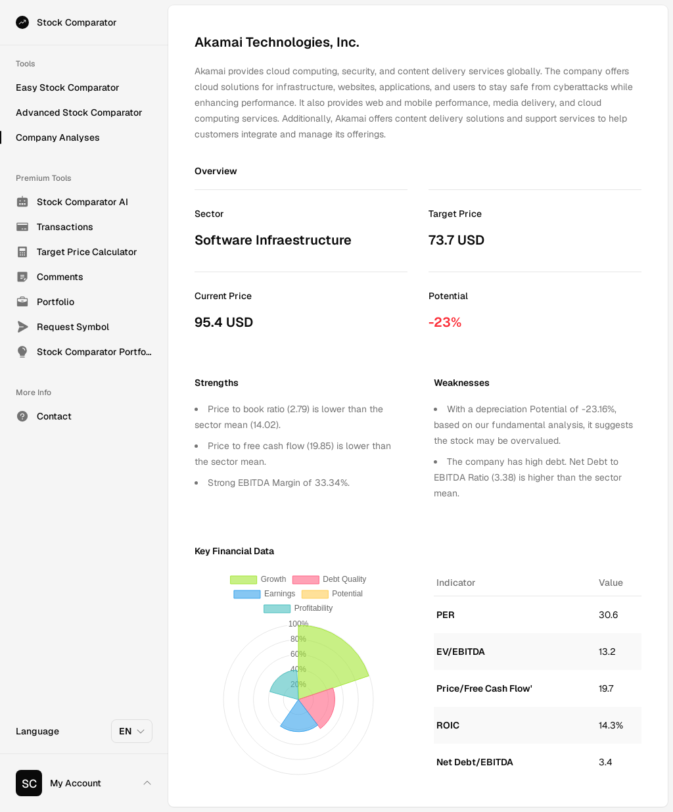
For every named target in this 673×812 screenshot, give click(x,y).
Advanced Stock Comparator (79, 112)
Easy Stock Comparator (68, 87)
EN (132, 731)
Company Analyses (58, 137)
